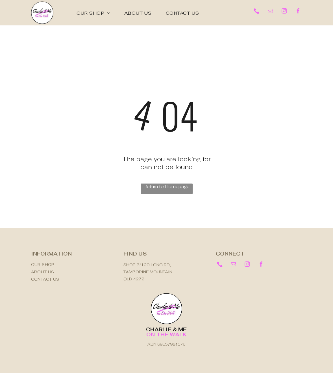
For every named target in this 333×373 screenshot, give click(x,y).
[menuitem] (93, 13)
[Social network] (256, 11)
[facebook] (298, 11)
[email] (270, 11)
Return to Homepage (167, 186)
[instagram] (284, 11)
